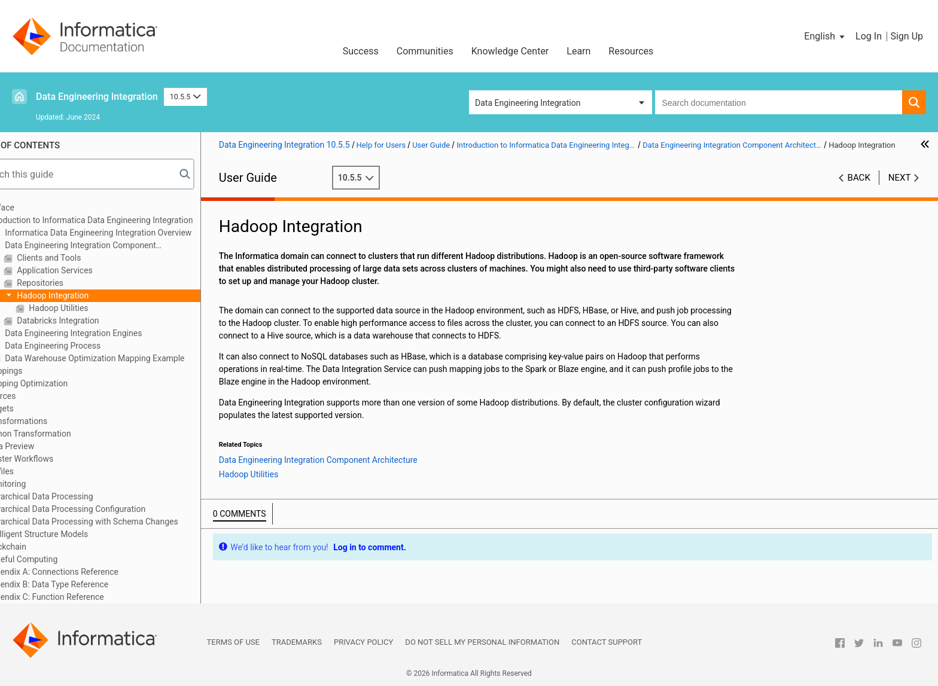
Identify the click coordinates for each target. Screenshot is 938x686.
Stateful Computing (56, 559)
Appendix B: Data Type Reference (81, 584)
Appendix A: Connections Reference (86, 572)
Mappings (38, 371)
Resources (630, 51)
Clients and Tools (82, 258)
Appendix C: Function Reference (79, 597)
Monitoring (40, 484)
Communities (425, 51)
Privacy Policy (363, 642)
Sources (35, 396)
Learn (578, 51)
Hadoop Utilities (92, 308)
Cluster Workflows (53, 459)
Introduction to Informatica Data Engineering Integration (123, 220)
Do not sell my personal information (482, 642)
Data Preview (44, 446)
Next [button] (899, 190)
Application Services (88, 270)
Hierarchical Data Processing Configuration (99, 509)
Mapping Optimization (61, 383)
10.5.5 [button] (185, 96)
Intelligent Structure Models (71, 534)
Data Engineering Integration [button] (527, 103)
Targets (34, 408)
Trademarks (297, 642)
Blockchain (40, 546)
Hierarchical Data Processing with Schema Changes (116, 521)
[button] (825, 36)
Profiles (34, 471)
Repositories (73, 283)
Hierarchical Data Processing (73, 496)
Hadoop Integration (86, 295)
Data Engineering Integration (97, 96)
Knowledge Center (510, 51)
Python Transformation (62, 433)
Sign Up (906, 36)
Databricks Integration (91, 320)
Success (361, 51)
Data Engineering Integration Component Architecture (108, 246)
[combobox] (778, 102)
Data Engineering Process (86, 345)
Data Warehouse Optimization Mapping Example (128, 358)
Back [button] (859, 190)
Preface (34, 207)
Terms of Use (233, 642)
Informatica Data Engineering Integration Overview (131, 232)
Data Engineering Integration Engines (106, 333)
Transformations (50, 421)
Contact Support (606, 642)
